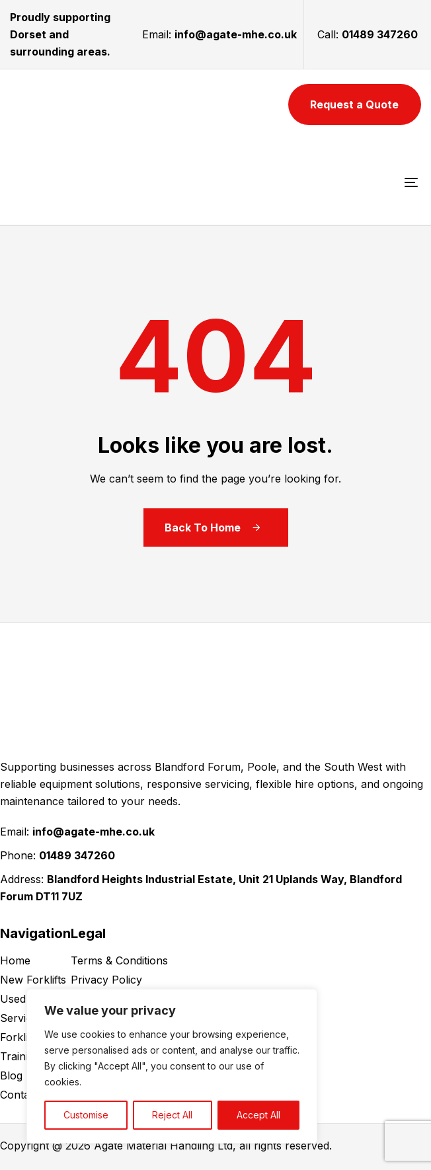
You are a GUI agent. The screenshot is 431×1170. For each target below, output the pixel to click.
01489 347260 (380, 34)
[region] (171, 1066)
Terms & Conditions (119, 960)
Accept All (258, 1114)
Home (15, 960)
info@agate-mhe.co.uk (236, 34)
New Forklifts (33, 979)
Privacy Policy (106, 979)
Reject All (172, 1114)
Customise (85, 1114)
